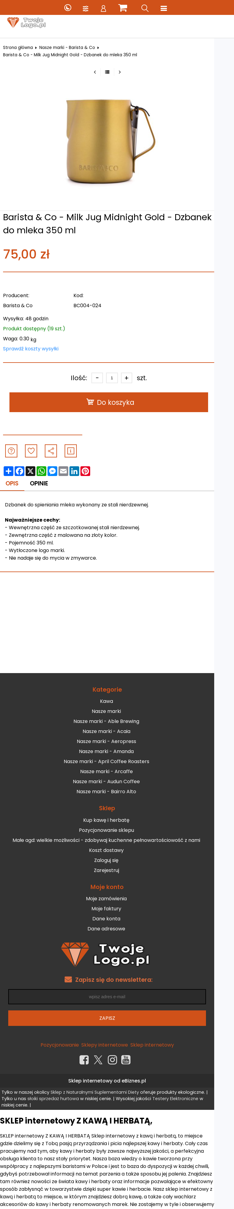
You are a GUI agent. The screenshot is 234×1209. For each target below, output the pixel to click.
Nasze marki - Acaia (116, 731)
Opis (16, 483)
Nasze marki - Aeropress (116, 741)
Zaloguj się (116, 860)
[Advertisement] (117, 627)
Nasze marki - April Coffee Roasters (116, 761)
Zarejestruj (116, 870)
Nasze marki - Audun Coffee (116, 781)
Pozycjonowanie (69, 1044)
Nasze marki (116, 711)
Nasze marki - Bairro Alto (116, 791)
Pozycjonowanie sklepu (116, 830)
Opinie (44, 483)
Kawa (116, 701)
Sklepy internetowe (114, 1044)
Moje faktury (116, 908)
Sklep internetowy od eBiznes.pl (117, 1080)
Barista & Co (22, 305)
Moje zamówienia (116, 898)
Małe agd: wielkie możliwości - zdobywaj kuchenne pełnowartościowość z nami (116, 840)
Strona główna (22, 47)
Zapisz (117, 1018)
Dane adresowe (116, 929)
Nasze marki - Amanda (116, 751)
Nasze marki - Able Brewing (116, 721)
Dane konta (116, 918)
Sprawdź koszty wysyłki (35, 348)
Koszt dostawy (116, 850)
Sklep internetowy (162, 1044)
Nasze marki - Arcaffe (116, 771)
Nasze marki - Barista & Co (72, 47)
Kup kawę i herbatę (116, 820)
